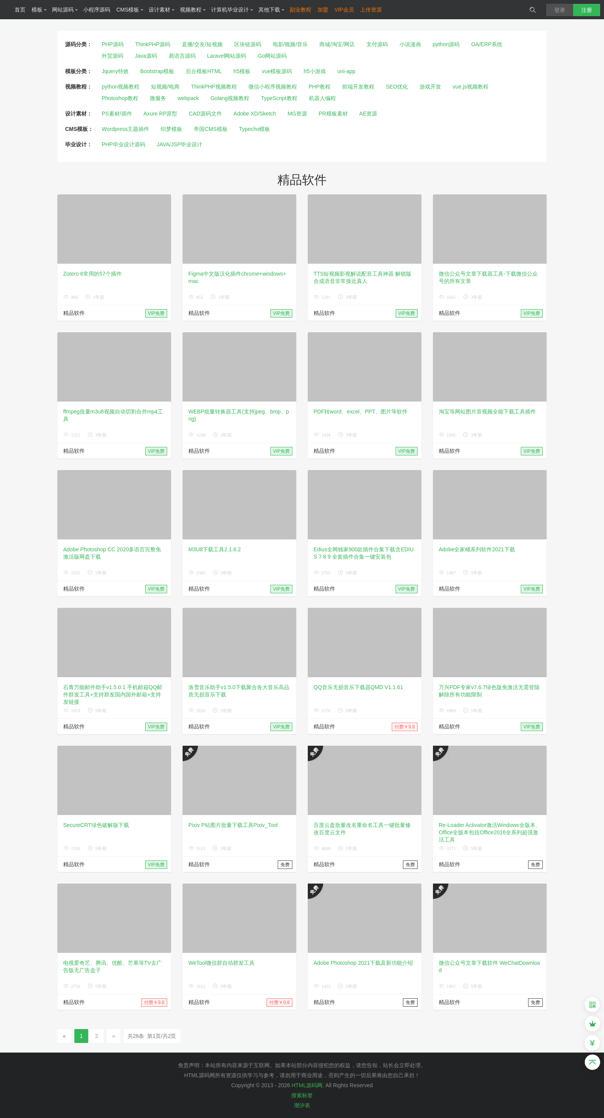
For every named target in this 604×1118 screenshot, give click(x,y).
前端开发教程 (358, 87)
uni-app (346, 71)
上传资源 (371, 10)
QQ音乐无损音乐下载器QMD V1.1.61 (358, 687)
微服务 (158, 98)
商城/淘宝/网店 (337, 44)
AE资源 (368, 113)
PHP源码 (113, 44)
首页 (20, 10)
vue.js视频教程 (470, 87)
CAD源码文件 (205, 113)
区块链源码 (247, 44)
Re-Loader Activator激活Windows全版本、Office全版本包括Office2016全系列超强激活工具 (490, 832)
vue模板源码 (277, 71)
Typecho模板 (254, 129)
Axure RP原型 (161, 113)
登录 (559, 10)
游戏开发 (430, 87)
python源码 (446, 44)
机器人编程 (322, 98)
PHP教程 (320, 87)
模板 (39, 10)
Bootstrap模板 (157, 71)
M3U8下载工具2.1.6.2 (214, 549)
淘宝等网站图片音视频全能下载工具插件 (487, 411)
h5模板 (241, 71)
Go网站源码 (272, 56)
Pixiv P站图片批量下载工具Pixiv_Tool (233, 825)
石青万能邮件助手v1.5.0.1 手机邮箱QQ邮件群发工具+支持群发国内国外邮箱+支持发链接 (112, 694)
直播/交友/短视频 (202, 44)
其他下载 (271, 10)
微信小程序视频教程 (272, 87)
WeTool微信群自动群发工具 (221, 963)
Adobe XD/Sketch (254, 113)
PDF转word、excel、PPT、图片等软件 (361, 411)
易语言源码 (182, 56)
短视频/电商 (165, 87)
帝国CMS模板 (210, 129)
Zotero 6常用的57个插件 (92, 274)
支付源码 (377, 44)
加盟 (322, 10)
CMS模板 (130, 10)
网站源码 (65, 10)
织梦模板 (171, 129)
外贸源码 (112, 56)
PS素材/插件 (117, 113)
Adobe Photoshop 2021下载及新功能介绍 (363, 963)
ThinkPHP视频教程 (214, 87)
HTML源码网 (307, 1085)
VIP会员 (344, 10)
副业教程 (300, 10)
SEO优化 (397, 87)
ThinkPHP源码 (152, 44)
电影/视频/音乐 (290, 44)
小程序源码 (96, 10)
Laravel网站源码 (227, 56)
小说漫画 (410, 44)
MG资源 (297, 113)
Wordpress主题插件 (125, 129)
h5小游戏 (315, 71)
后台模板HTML (204, 71)
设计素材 (162, 10)
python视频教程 (120, 87)
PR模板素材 (333, 113)
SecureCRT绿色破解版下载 (96, 825)
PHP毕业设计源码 (123, 144)
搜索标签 (302, 1095)
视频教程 (193, 10)
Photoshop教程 (120, 98)
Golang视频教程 (229, 98)
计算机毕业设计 (232, 10)
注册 (586, 10)
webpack (188, 98)
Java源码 (146, 56)
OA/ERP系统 (486, 44)
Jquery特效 (115, 71)
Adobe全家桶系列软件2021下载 (477, 549)
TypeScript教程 (279, 98)
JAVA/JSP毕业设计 (180, 144)
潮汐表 (302, 1105)
